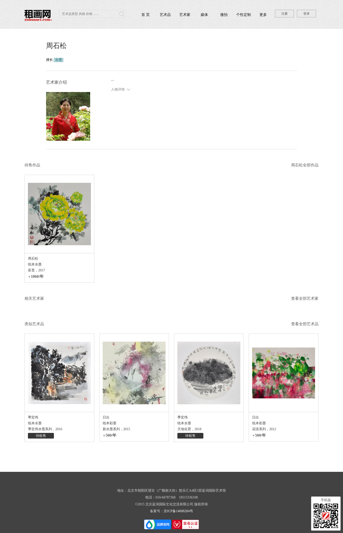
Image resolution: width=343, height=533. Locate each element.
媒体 (204, 15)
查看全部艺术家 (304, 298)
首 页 (145, 15)
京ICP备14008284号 (178, 511)
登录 (306, 13)
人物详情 (118, 89)
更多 (263, 15)
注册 (284, 13)
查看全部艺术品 (304, 324)
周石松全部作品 (304, 165)
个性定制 (243, 15)
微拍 (224, 15)
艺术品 (165, 15)
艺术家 (184, 15)
